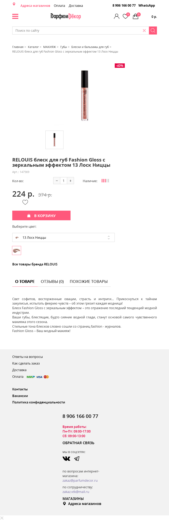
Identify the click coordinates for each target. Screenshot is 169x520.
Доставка (76, 5)
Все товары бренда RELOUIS (34, 264)
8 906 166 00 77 (124, 5)
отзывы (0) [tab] (52, 281)
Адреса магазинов (35, 5)
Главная (18, 47)
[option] (84, 95)
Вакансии (20, 396)
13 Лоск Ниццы (30, 237)
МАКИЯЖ (49, 47)
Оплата (59, 5)
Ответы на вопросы (27, 356)
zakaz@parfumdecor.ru (80, 480)
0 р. (147, 15)
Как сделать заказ (26, 363)
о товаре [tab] (25, 281)
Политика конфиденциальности (38, 402)
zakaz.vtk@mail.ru (75, 492)
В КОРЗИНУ (41, 215)
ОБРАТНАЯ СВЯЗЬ (78, 442)
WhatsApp (146, 5)
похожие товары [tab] (89, 281)
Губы (63, 47)
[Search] (153, 30)
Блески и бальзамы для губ (90, 47)
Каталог (33, 47)
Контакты (20, 389)
